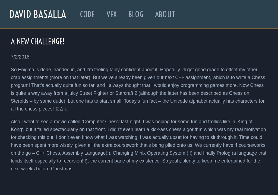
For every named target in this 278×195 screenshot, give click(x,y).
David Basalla (38, 14)
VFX (111, 14)
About (165, 14)
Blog (135, 14)
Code (87, 14)
